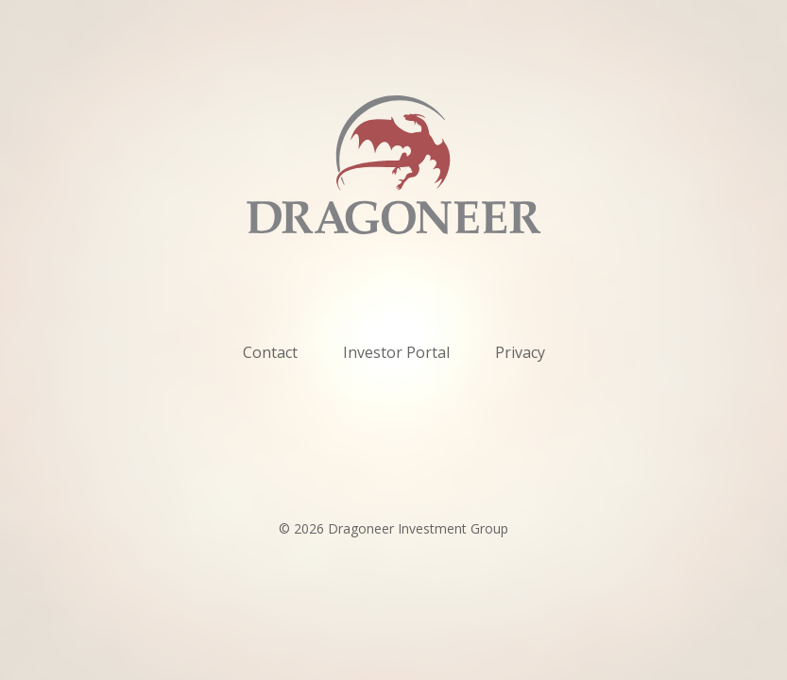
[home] (394, 165)
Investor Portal (396, 352)
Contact (270, 352)
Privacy (520, 352)
